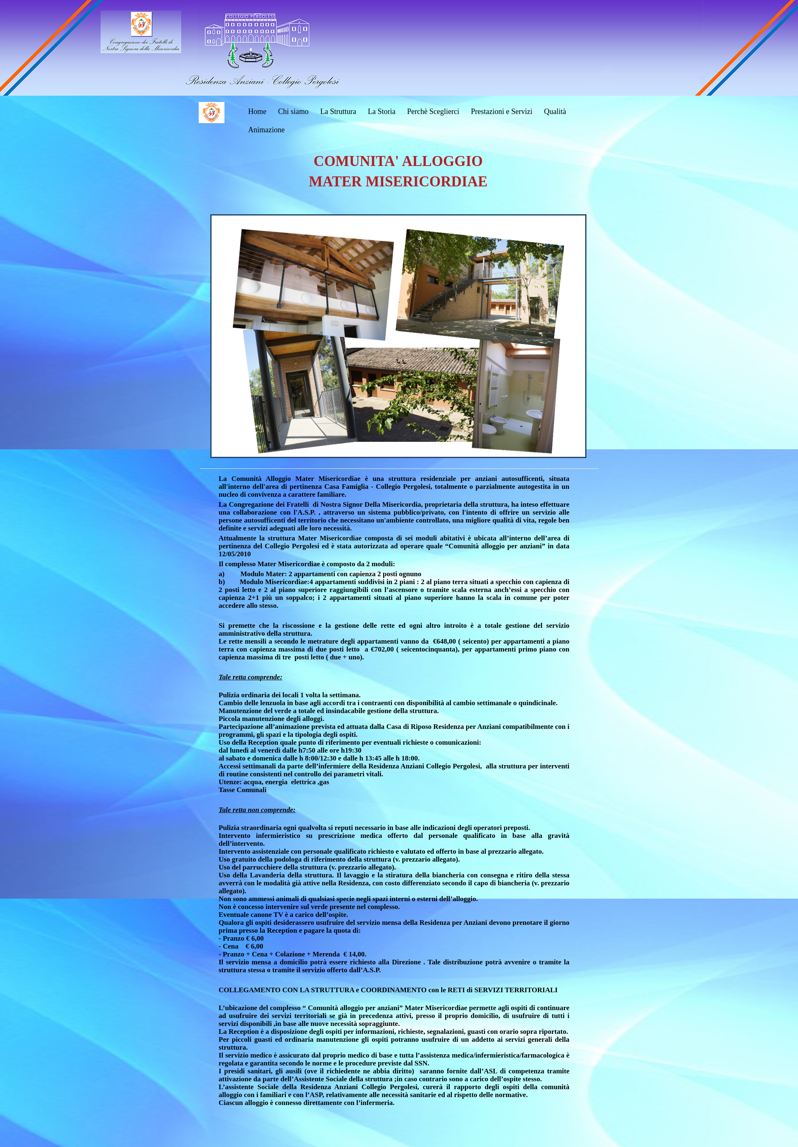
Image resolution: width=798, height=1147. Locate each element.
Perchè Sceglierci (433, 111)
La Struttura (338, 111)
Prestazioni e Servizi (501, 111)
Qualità (555, 111)
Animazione (266, 130)
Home (257, 111)
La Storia (381, 111)
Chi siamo (293, 111)
